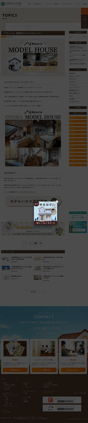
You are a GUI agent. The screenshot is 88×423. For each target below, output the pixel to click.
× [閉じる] (56, 202)
